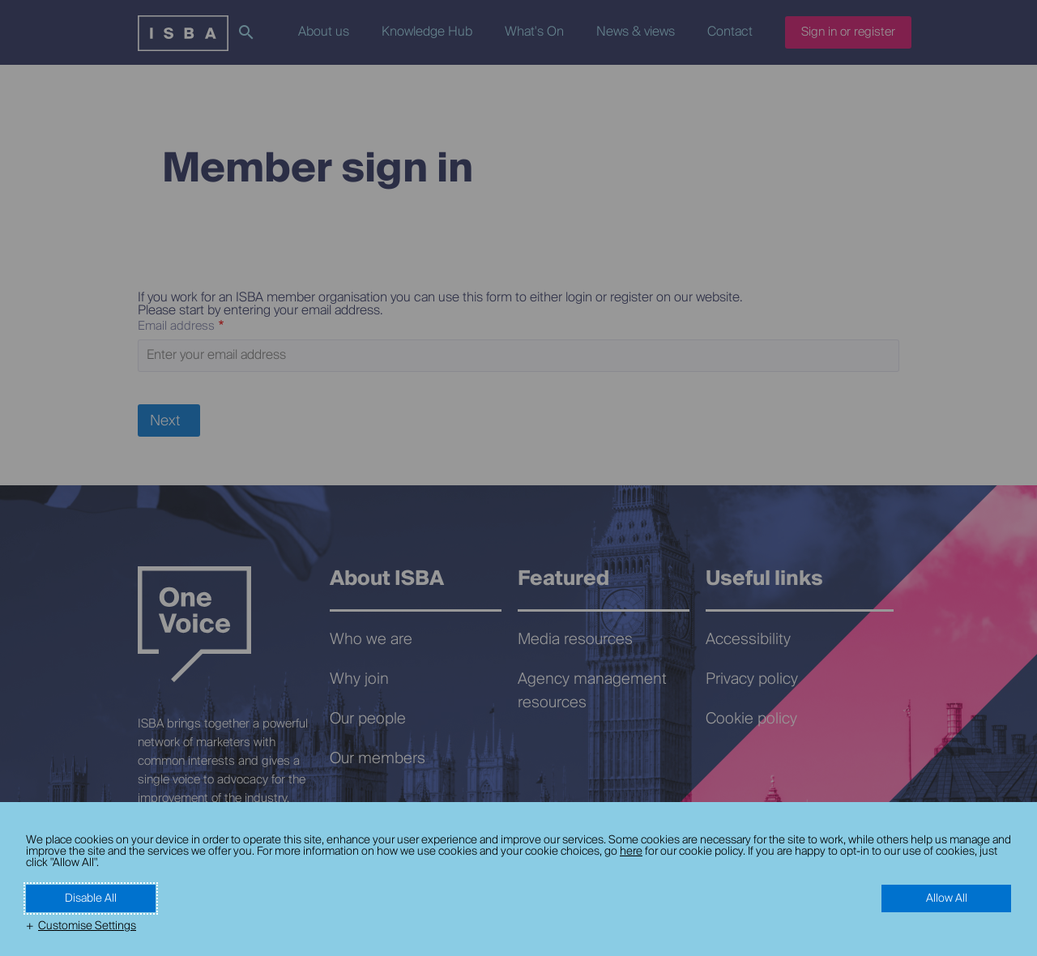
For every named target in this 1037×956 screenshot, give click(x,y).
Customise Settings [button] (87, 926)
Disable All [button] (91, 898)
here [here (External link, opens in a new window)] (631, 851)
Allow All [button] (946, 898)
